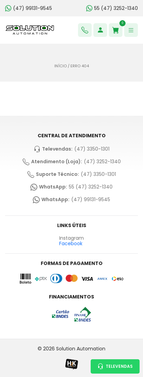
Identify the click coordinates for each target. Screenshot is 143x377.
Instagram (71, 238)
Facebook (70, 243)
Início (60, 66)
